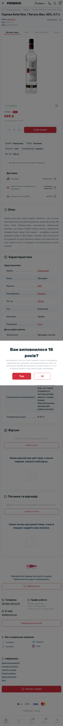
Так (21, 376)
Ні (42, 376)
